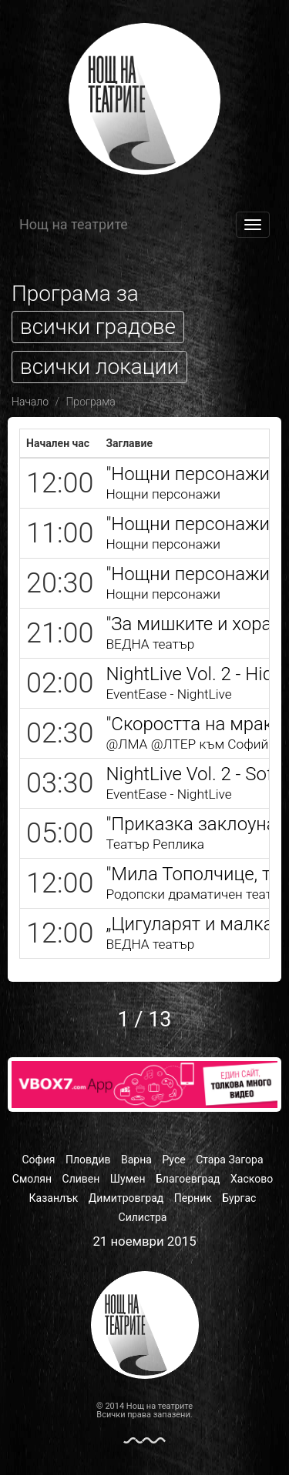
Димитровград (126, 1198)
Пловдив (88, 1159)
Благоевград (188, 1179)
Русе (173, 1159)
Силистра (143, 1217)
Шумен (128, 1179)
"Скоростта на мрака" (196, 724)
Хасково (251, 1179)
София (38, 1159)
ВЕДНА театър (150, 644)
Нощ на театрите (73, 224)
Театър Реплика (155, 844)
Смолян (32, 1179)
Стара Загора (229, 1159)
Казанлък (54, 1198)
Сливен (81, 1179)
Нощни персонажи (163, 494)
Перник (193, 1198)
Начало (30, 401)
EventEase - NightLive (168, 694)
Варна (136, 1159)
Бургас (239, 1198)
